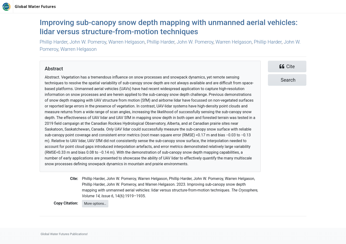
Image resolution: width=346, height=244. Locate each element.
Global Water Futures (35, 6)
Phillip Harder (54, 42)
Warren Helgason (126, 42)
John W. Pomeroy (87, 42)
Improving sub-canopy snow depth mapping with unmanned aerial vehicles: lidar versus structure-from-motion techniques (169, 27)
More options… (95, 203)
